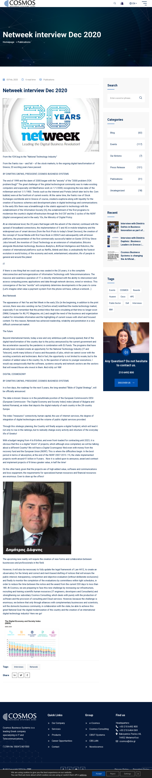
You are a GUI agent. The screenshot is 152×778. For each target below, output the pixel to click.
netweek (34, 668)
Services (56, 730)
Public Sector (115, 305)
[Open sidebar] (144, 3)
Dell (127, 305)
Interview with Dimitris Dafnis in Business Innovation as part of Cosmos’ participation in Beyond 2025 (133, 229)
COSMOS (124, 292)
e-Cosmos (94, 724)
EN (132, 3)
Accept (96, 772)
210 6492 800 (126, 374)
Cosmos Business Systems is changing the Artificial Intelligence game (132, 258)
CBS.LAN (93, 742)
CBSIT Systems (97, 736)
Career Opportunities (62, 742)
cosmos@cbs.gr (127, 743)
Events (112, 292)
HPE (132, 298)
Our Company (58, 724)
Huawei (112, 298)
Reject (111, 772)
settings (13, 775)
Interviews (18, 668)
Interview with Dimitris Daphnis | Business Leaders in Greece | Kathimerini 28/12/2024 (133, 243)
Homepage (8, 43)
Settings (127, 772)
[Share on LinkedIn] (14, 676)
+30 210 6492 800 (128, 728)
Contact (55, 748)
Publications (24, 43)
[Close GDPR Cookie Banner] (139, 772)
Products (56, 736)
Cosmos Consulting (99, 730)
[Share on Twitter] (21, 676)
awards (136, 292)
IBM (111, 311)
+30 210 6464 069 (128, 732)
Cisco (123, 298)
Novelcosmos (96, 748)
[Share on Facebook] (27, 676)
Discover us (126, 385)
